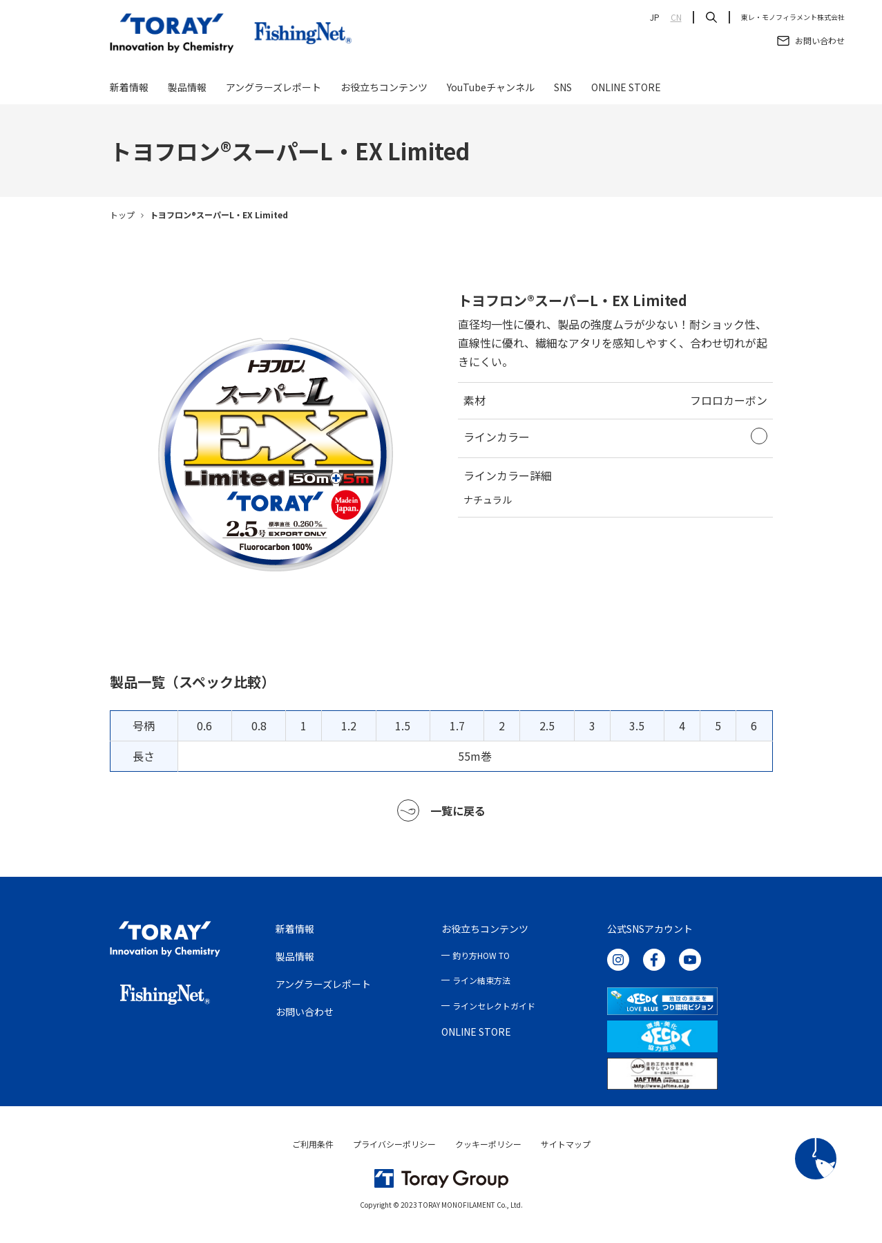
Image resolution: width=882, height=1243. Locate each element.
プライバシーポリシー (394, 1148)
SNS (563, 91)
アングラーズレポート (273, 91)
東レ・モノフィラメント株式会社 (793, 17)
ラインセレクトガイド (493, 1010)
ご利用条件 (313, 1148)
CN (676, 17)
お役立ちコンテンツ (384, 91)
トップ (122, 219)
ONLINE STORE (626, 91)
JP (655, 17)
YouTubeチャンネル (491, 91)
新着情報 (129, 91)
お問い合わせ (305, 1016)
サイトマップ (566, 1148)
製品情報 (187, 91)
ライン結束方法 (481, 985)
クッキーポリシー (488, 1148)
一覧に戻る (441, 815)
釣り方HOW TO (481, 959)
